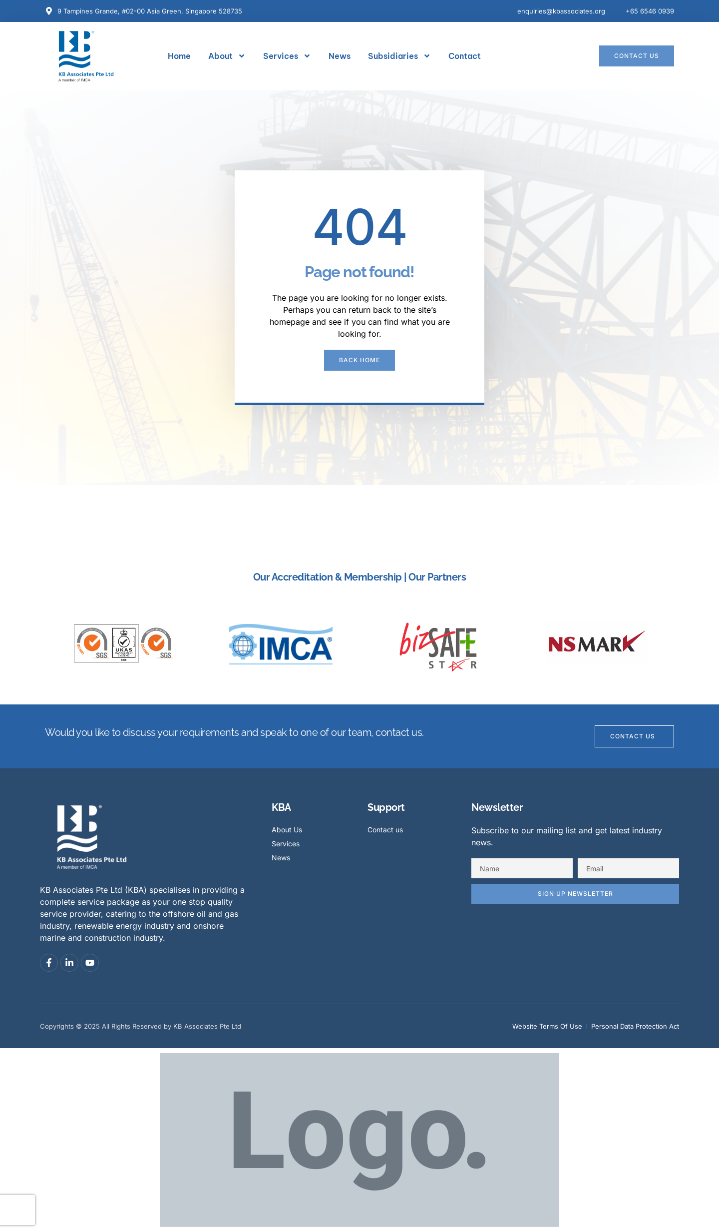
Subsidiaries (399, 56)
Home (179, 56)
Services (287, 56)
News (340, 56)
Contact (464, 56)
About (227, 56)
